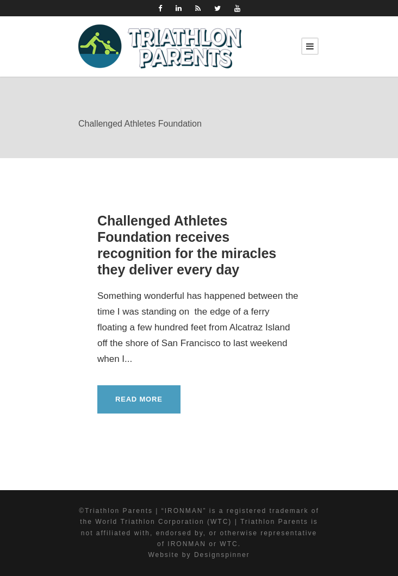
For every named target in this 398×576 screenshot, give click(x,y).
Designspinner (222, 555)
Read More (139, 399)
